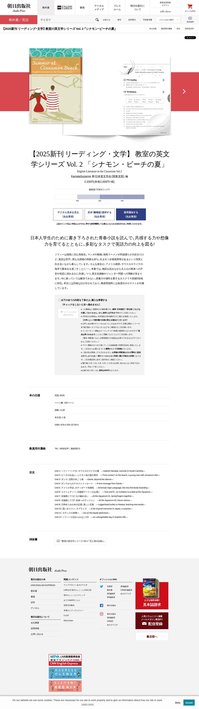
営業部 (109, 586)
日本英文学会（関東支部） (110, 176)
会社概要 (35, 622)
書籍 (82, 7)
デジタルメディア (99, 7)
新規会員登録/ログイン (165, 3)
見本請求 (190, 21)
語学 (33, 602)
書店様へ (152, 636)
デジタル (35, 607)
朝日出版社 (18, 7)
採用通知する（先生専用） (131, 214)
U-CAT (66, 615)
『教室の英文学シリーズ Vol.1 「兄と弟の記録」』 (83, 540)
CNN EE (64, 7)
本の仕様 (153, 28)
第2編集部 (111, 593)
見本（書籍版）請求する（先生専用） (100, 214)
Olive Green (68, 620)
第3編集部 (111, 597)
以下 (62, 300)
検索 (97, 19)
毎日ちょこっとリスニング (74, 595)
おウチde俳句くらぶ (72, 600)
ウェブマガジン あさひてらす (75, 584)
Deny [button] (177, 702)
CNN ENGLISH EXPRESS (43, 585)
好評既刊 (132, 19)
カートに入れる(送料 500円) (69, 313)
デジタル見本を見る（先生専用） (68, 214)
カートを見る (190, 11)
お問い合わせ (165, 11)
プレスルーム (117, 7)
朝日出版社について (137, 7)
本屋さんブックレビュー (73, 610)
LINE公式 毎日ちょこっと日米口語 (78, 590)
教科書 (45, 7)
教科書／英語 (19, 19)
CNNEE (110, 621)
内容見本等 (189, 28)
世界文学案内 (69, 605)
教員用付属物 (166, 28)
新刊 (119, 19)
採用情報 (35, 628)
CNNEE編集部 (126, 590)
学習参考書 (147, 19)
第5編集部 (125, 586)
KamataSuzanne (81, 176)
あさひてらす (126, 593)
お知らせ (106, 19)
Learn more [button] (87, 704)
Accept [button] (189, 702)
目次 (178, 28)
